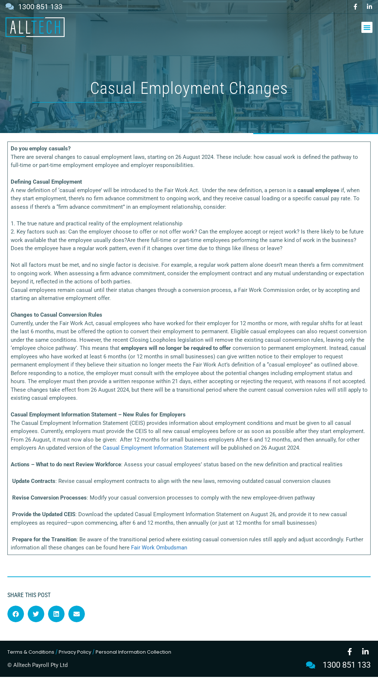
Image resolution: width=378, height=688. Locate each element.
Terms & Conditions (30, 663)
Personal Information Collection (133, 663)
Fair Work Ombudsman (159, 559)
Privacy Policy (75, 663)
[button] (366, 27)
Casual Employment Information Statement (156, 459)
